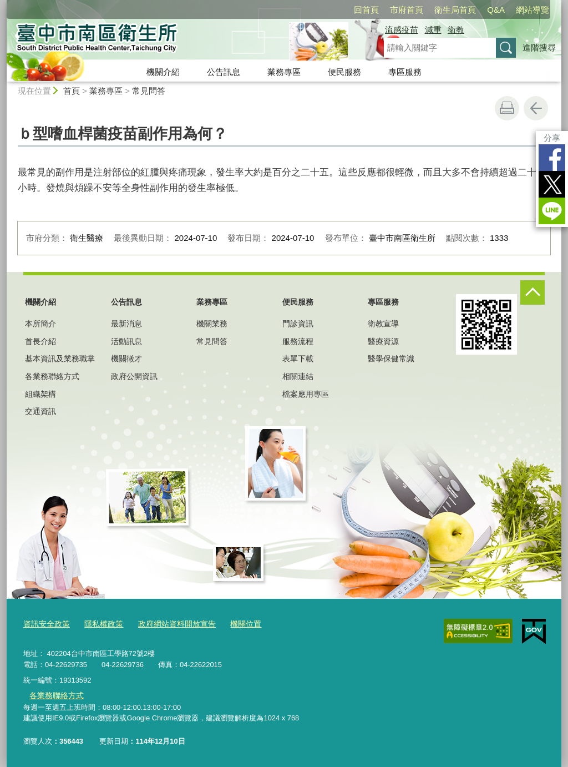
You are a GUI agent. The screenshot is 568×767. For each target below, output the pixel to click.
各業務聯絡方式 (52, 376)
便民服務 (344, 72)
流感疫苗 (401, 29)
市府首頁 (406, 9)
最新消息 (126, 323)
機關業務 (211, 323)
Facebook (552, 157)
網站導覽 (532, 9)
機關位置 (233, 624)
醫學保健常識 (391, 358)
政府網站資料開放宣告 (168, 624)
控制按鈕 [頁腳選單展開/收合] (532, 292)
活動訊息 (126, 341)
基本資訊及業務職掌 (60, 358)
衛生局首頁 (455, 9)
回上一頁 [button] (536, 108)
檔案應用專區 (305, 394)
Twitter (552, 184)
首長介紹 (40, 341)
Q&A (496, 9)
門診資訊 (297, 323)
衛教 (456, 29)
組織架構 (40, 394)
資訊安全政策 (45, 624)
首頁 (71, 90)
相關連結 (297, 376)
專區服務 (405, 72)
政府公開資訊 (134, 376)
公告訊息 (223, 72)
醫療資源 (383, 341)
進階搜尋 (539, 47)
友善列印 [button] (507, 108)
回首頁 (366, 9)
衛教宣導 (383, 323)
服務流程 (297, 341)
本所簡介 (40, 323)
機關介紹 (163, 72)
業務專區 (284, 72)
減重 (433, 29)
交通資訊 (40, 411)
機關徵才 (126, 358)
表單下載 (297, 358)
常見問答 (148, 90)
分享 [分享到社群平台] (552, 138)
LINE (552, 211)
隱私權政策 (99, 624)
